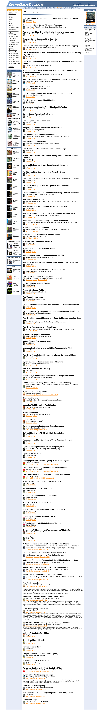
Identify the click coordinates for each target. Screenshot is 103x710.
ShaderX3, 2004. (31, 436)
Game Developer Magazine (15, 284)
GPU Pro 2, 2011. (31, 42)
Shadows (11, 17)
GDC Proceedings (16, 277)
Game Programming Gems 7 (16, 114)
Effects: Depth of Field (14, 63)
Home (25, 7)
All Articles (11, 67)
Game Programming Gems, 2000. (36, 689)
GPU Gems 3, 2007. (32, 224)
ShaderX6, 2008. (31, 196)
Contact (78, 8)
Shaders (11, 21)
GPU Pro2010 (15, 222)
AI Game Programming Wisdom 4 (16, 144)
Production (42, 8)
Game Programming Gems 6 (16, 108)
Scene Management (14, 42)
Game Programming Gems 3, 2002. (36, 586)
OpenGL (11, 48)
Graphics (59, 7)
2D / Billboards (12, 14)
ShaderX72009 (15, 215)
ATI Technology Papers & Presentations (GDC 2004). (42, 464)
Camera (11, 25)
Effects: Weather (13, 50)
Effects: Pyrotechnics (14, 55)
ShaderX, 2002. (30, 636)
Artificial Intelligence (43, 7)
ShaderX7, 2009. (31, 124)
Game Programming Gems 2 (16, 82)
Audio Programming (73, 7)
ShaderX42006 (15, 194)
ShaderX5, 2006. (31, 245)
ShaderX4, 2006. (31, 287)
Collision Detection (13, 36)
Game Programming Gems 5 (16, 101)
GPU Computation (13, 44)
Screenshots (12, 40)
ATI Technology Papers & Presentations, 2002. (40, 671)
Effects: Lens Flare (13, 51)
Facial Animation (13, 29)
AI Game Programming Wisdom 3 (16, 137)
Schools (73, 8)
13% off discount (90, 24)
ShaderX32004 (15, 187)
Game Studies (60, 8)
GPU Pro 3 (87, 41)
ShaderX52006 (15, 201)
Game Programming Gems (16, 75)
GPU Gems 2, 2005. (32, 358)
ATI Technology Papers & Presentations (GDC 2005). (42, 395)
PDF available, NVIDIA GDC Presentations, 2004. (41, 478)
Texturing (11, 19)
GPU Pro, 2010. (30, 83)
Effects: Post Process (14, 61)
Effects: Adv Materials (14, 57)
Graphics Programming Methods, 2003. (38, 549)
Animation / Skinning (14, 27)
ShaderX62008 (15, 208)
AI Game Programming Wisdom (16, 123)
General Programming (33, 7)
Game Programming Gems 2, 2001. (36, 678)
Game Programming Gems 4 (16, 95)
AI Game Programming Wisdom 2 (16, 130)
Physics (54, 7)
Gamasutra (16, 291)
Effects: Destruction (13, 53)
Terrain (10, 23)
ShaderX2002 (15, 173)
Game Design (36, 8)
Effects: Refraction (13, 65)
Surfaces (11, 33)
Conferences (67, 8)
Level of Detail (12, 38)
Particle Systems (13, 12)
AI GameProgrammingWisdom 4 (88, 51)
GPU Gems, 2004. (31, 401)
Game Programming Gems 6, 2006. (36, 280)
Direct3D (11, 46)
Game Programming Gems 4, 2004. (36, 429)
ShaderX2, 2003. (31, 485)
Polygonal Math (12, 34)
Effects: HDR (12, 59)
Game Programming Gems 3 (16, 88)
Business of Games (50, 8)
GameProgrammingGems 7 (88, 34)
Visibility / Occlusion (14, 31)
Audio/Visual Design (27, 8)
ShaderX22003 (15, 180)
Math (50, 7)
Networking (65, 7)
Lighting (11, 16)
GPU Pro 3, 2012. (31, 22)
